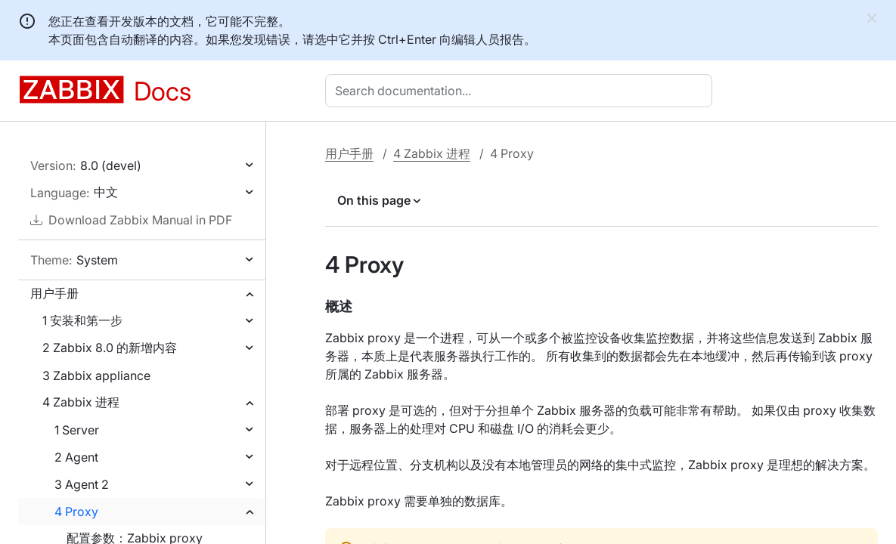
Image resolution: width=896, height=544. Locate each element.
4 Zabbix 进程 (80, 402)
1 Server (76, 429)
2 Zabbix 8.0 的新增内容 (109, 347)
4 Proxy (76, 511)
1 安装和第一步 (82, 320)
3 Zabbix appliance (96, 375)
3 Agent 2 (81, 484)
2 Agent (76, 457)
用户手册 (54, 293)
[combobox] (521, 90)
